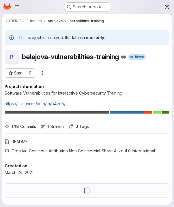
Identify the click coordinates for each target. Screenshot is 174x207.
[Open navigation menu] (17, 7)
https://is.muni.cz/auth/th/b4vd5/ (35, 103)
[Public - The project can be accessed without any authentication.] (123, 57)
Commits (20, 126)
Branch (52, 126)
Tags (78, 126)
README (16, 141)
